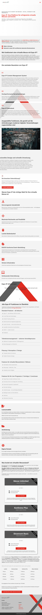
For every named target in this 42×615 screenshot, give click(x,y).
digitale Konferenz (5, 41)
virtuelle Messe (25, 40)
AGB (19, 606)
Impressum (21, 607)
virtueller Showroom (33, 40)
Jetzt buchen (21, 495)
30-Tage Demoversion (16, 308)
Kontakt (20, 604)
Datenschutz (21, 608)
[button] (40, 2)
